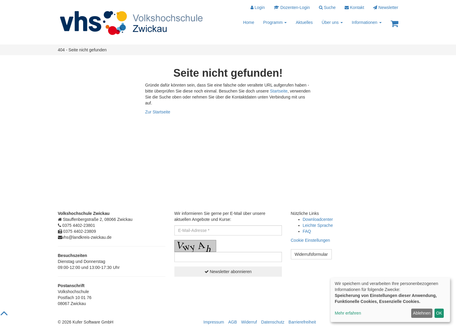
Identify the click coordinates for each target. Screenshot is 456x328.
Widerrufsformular (311, 254)
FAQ (307, 231)
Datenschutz (272, 322)
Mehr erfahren (348, 313)
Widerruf (249, 322)
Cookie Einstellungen (310, 240)
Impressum (213, 322)
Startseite (279, 91)
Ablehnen (422, 313)
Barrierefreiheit (302, 322)
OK (439, 313)
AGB (232, 322)
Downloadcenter (318, 219)
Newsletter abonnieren (228, 271)
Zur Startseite (157, 112)
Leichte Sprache (318, 225)
